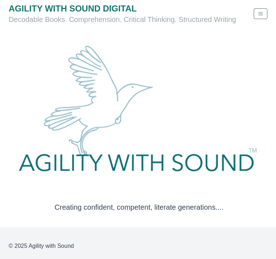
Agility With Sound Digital (73, 8)
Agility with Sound (51, 246)
